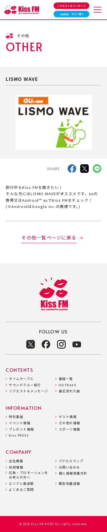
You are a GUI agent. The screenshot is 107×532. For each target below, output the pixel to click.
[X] (84, 169)
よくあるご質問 (21, 489)
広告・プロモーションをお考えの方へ (28, 475)
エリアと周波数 (21, 483)
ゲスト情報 (68, 417)
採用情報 (16, 467)
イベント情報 (19, 423)
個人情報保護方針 (73, 473)
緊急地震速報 (69, 483)
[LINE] (97, 169)
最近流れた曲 (69, 391)
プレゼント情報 (21, 429)
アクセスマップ (71, 461)
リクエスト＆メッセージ (28, 391)
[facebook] (72, 169)
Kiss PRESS (19, 435)
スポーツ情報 (69, 429)
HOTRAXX (68, 385)
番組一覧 (66, 379)
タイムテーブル (21, 379)
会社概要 (16, 461)
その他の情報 (69, 423)
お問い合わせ (69, 467)
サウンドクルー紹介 (25, 385)
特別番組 (16, 417)
